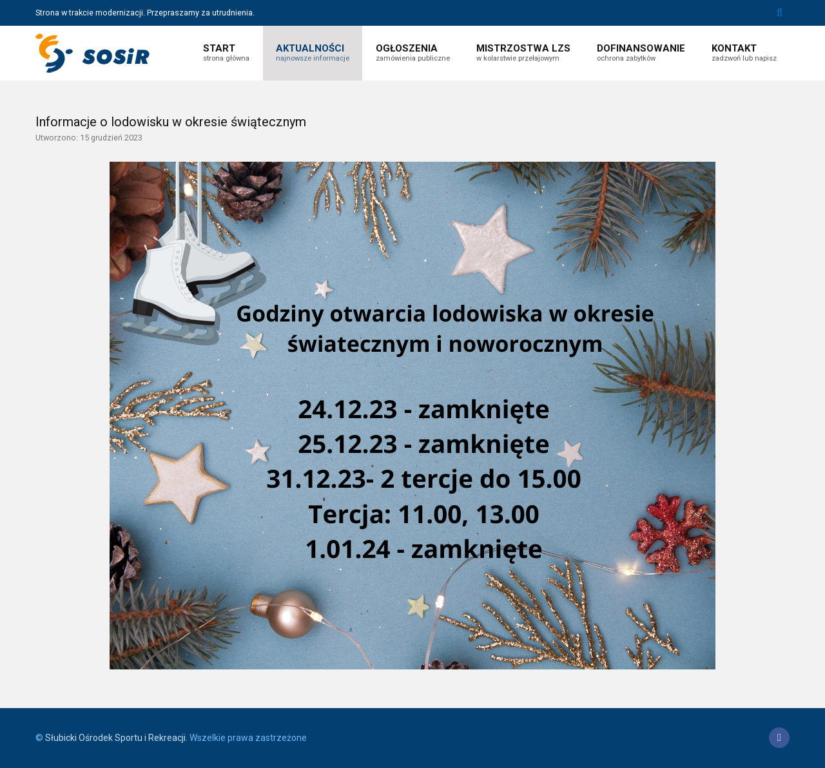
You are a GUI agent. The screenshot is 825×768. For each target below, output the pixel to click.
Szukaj (779, 12)
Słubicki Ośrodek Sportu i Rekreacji (115, 738)
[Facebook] (779, 737)
